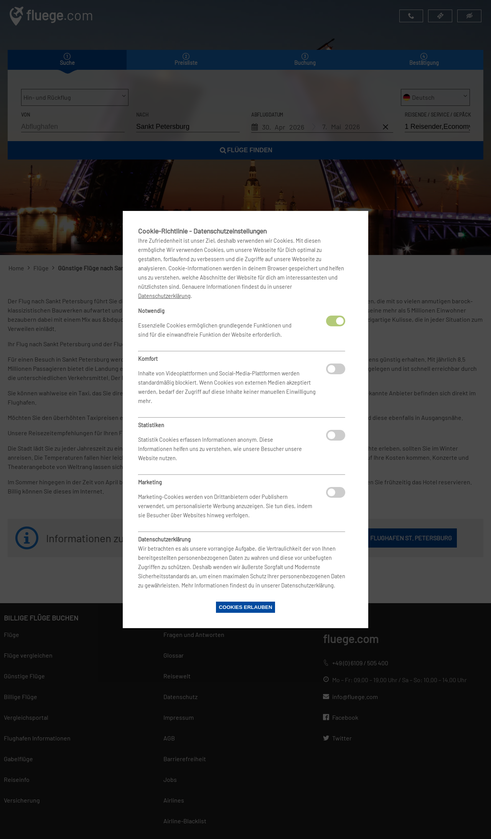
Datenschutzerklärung (164, 296)
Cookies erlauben (245, 607)
